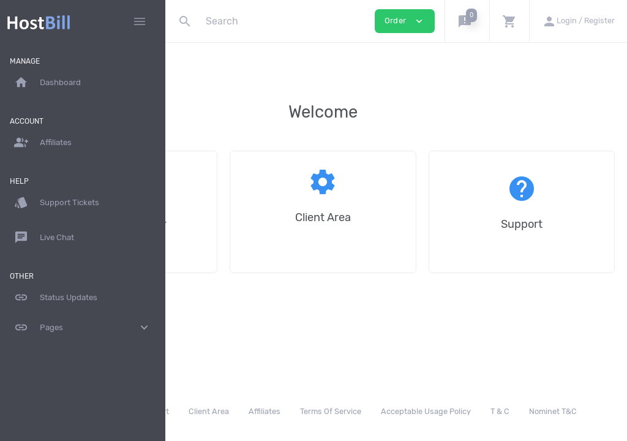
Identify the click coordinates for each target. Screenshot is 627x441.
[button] (467, 21)
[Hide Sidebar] (139, 21)
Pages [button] (82, 327)
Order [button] (405, 21)
